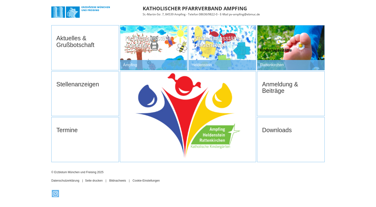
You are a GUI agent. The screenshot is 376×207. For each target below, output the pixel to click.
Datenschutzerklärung (65, 180)
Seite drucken (94, 180)
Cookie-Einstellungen (146, 180)
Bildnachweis (117, 180)
